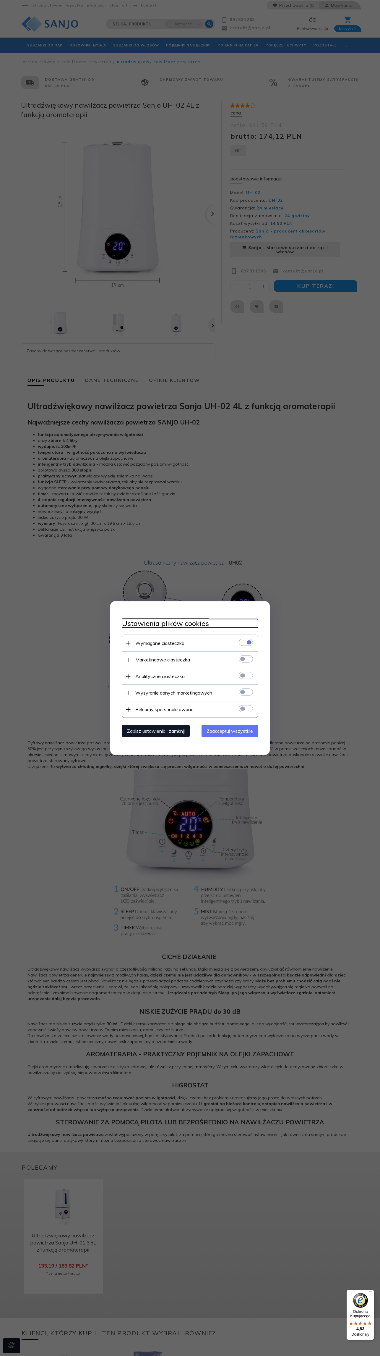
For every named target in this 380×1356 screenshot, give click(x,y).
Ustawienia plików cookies (165, 623)
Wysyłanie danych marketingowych (173, 693)
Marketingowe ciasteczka (162, 660)
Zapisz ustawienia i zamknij (156, 731)
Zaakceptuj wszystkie (230, 731)
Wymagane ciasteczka (159, 643)
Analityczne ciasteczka (160, 676)
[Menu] (370, 1293)
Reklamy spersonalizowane (164, 709)
